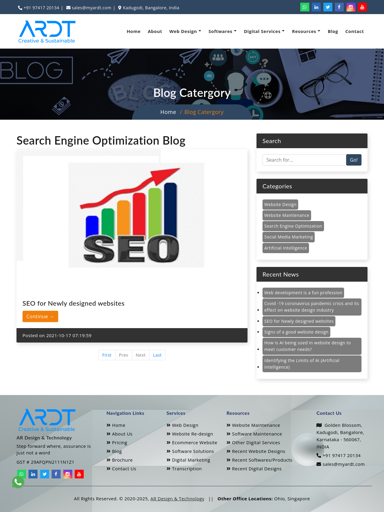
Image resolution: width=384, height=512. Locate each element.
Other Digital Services (253, 442)
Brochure (119, 460)
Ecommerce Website (192, 442)
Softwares (222, 31)
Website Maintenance (286, 215)
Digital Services (264, 31)
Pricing (116, 442)
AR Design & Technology (177, 499)
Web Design (186, 31)
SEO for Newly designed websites (299, 321)
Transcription (184, 469)
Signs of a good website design (296, 332)
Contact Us (121, 469)
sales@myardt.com (90, 7)
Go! (354, 160)
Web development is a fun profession (303, 292)
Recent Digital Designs (254, 469)
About (155, 31)
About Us (119, 434)
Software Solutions (190, 451)
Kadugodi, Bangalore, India (150, 7)
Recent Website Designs (255, 451)
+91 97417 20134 (40, 7)
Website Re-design (189, 434)
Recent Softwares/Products (259, 460)
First (107, 355)
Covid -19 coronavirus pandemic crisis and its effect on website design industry (311, 307)
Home (133, 31)
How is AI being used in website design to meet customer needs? (307, 346)
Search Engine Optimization (293, 226)
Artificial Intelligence (285, 248)
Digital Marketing (188, 460)
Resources (306, 31)
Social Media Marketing (288, 237)
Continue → (40, 316)
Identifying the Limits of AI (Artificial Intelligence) (301, 364)
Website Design (280, 204)
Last (157, 355)
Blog (333, 31)
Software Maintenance (254, 434)
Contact (354, 31)
